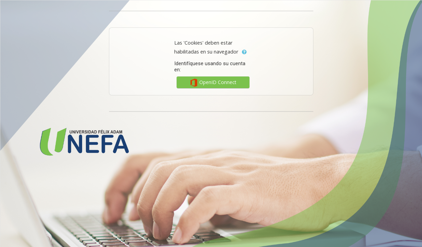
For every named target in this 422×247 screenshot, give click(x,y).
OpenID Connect (213, 83)
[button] (244, 52)
